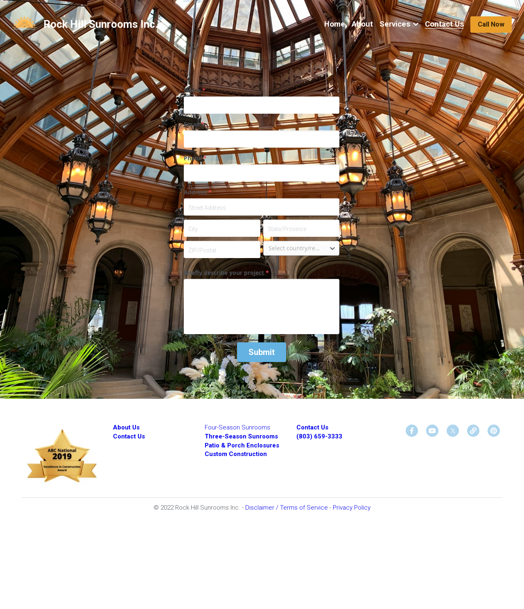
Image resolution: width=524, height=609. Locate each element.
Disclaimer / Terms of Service (287, 507)
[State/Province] (301, 228)
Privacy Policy (351, 507)
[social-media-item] (412, 431)
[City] (222, 228)
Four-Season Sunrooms (237, 427)
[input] (261, 105)
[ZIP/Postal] (222, 249)
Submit (261, 352)
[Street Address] (261, 207)
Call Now (491, 24)
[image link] (24, 23)
